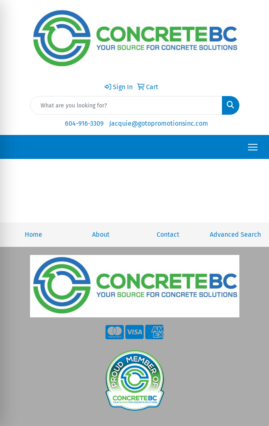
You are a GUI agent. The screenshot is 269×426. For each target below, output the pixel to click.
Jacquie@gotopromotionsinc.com (158, 123)
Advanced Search (235, 234)
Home (33, 234)
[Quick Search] (126, 105)
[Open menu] (253, 147)
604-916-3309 (84, 123)
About (101, 234)
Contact (168, 234)
